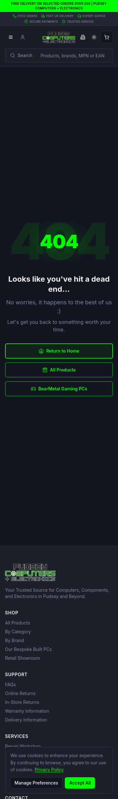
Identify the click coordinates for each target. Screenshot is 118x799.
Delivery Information (26, 719)
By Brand (14, 640)
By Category (18, 631)
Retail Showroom (22, 658)
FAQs (10, 684)
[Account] (23, 37)
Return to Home (59, 351)
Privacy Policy (49, 769)
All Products (59, 369)
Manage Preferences (36, 782)
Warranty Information (27, 711)
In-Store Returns (22, 702)
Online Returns (20, 693)
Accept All (80, 782)
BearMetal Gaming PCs (59, 388)
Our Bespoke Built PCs (28, 649)
